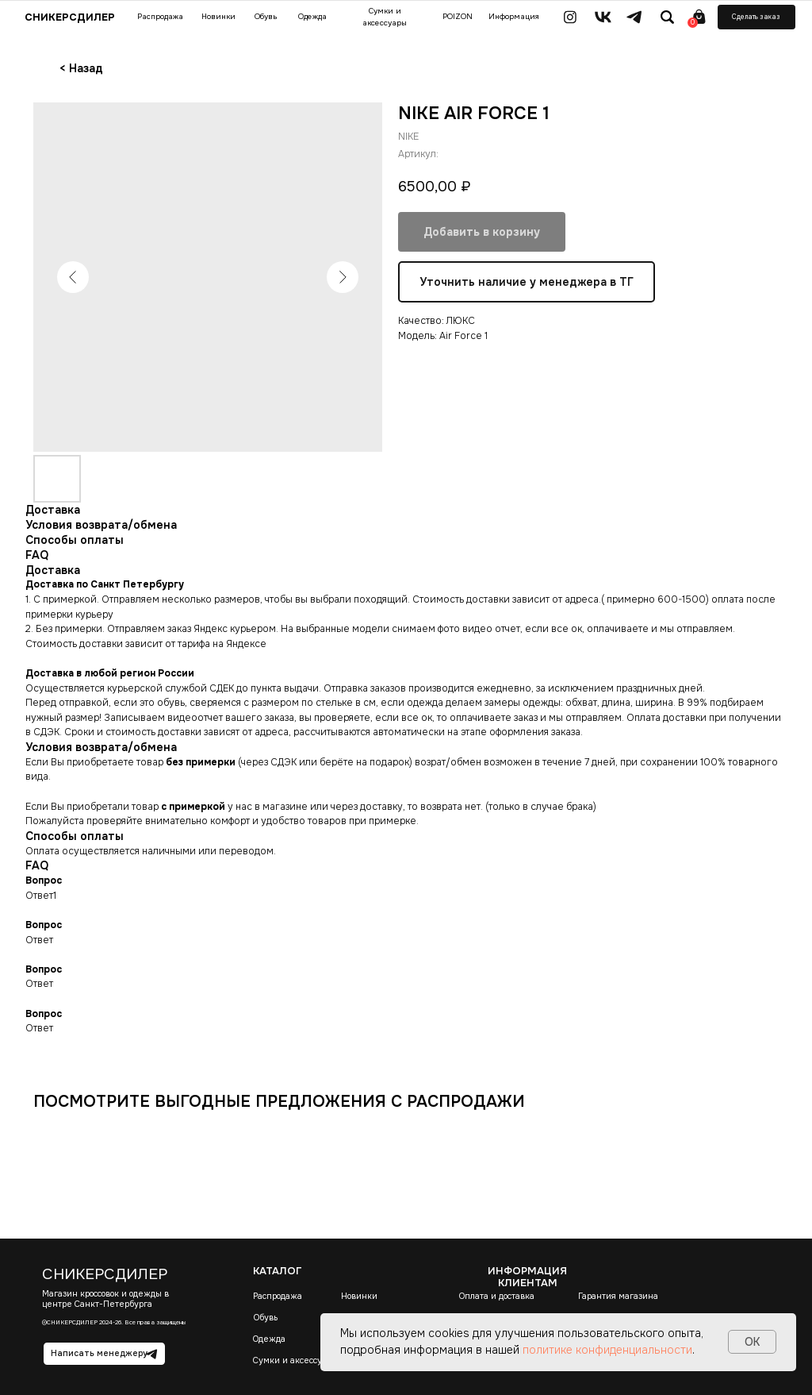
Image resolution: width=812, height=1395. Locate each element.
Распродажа (277, 1296)
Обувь (266, 1317)
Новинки (359, 1296)
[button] (756, 17)
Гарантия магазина (618, 1296)
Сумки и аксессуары (295, 1360)
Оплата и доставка (496, 1296)
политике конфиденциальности (607, 1350)
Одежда (269, 1339)
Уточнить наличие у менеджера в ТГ (526, 282)
